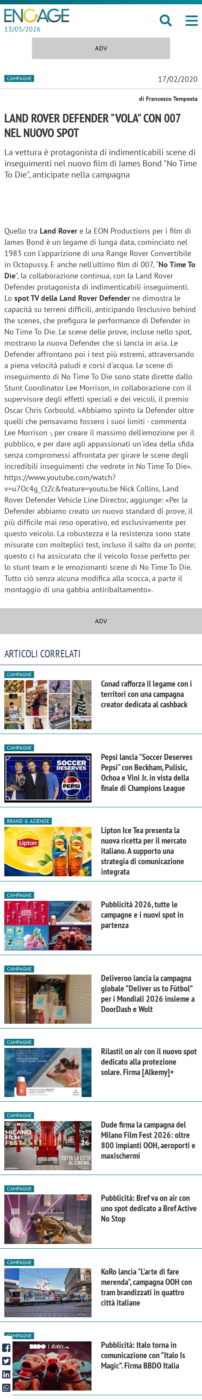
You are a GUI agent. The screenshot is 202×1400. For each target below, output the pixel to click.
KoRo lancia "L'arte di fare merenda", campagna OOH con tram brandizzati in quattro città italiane (146, 1287)
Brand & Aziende (28, 821)
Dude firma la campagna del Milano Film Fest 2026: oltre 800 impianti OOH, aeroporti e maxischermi (148, 1140)
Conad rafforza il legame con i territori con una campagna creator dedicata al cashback (146, 693)
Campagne (19, 78)
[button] (192, 21)
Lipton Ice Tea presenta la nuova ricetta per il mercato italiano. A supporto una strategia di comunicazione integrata (143, 851)
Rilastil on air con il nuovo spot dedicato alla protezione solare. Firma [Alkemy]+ (149, 1061)
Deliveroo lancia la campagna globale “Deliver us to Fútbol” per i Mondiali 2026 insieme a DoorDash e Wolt (148, 993)
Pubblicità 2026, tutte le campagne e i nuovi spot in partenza (142, 914)
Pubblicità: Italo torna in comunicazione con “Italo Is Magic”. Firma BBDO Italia (143, 1355)
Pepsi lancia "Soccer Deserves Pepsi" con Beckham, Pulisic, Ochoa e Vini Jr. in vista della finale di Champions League (147, 772)
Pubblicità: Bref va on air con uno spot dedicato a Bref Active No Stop (149, 1208)
